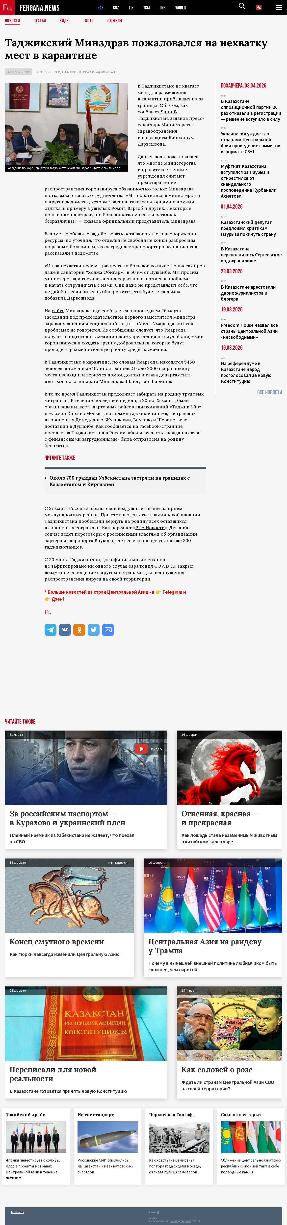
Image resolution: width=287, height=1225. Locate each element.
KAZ (101, 7)
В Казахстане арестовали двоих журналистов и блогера (248, 293)
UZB (166, 7)
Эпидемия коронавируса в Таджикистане (85, 72)
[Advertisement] (143, 682)
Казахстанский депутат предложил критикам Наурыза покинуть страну (248, 228)
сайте (58, 310)
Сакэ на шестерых (244, 1115)
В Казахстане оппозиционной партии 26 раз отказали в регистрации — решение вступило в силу (251, 110)
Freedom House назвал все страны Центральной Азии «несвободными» (249, 331)
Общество (43, 72)
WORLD (184, 7)
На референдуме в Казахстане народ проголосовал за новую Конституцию (246, 372)
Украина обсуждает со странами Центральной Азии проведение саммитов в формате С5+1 (250, 142)
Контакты (17, 1210)
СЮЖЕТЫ (118, 21)
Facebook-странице (161, 426)
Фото (91, 21)
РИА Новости (150, 528)
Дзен (57, 599)
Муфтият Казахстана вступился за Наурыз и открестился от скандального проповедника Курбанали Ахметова (249, 181)
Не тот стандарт (98, 1115)
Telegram (172, 592)
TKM (149, 7)
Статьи (41, 21)
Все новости (269, 392)
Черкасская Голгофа (175, 1115)
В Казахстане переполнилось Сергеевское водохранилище (251, 255)
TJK (133, 7)
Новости (13, 21)
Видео (67, 21)
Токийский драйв (28, 1115)
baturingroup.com (180, 1219)
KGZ (117, 7)
